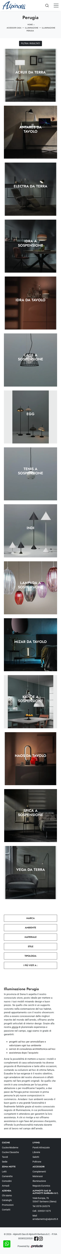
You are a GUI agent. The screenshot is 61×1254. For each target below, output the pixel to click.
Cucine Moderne (10, 1147)
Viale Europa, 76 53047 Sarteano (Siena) (44, 1200)
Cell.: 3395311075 (42, 1211)
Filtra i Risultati (30, 43)
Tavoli (5, 1157)
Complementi (39, 1171)
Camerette (7, 1176)
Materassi (38, 1176)
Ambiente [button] (30, 927)
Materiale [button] (31, 937)
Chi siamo (7, 1195)
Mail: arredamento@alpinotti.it (45, 1217)
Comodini (7, 1181)
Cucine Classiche (10, 1152)
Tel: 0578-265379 (41, 1206)
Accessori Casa (14, 28)
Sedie (4, 1161)
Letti (4, 1171)
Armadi (5, 1185)
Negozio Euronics (41, 1185)
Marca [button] (30, 918)
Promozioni (8, 1205)
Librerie (36, 1152)
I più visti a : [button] (30, 965)
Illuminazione (31, 28)
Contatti (6, 1209)
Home (30, 25)
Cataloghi (7, 1200)
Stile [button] (30, 946)
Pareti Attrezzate (41, 1147)
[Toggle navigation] (56, 5)
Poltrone (37, 1161)
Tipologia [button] (30, 955)
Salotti (36, 1157)
